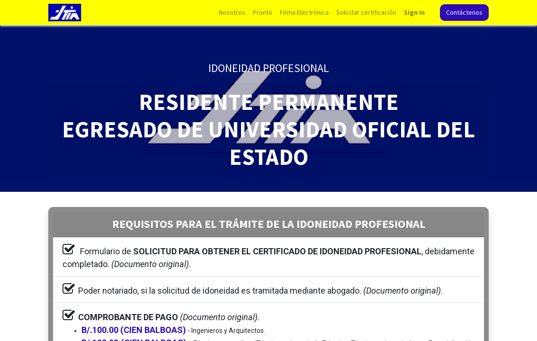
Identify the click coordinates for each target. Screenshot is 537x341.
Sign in (414, 12)
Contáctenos (464, 12)
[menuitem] (232, 12)
